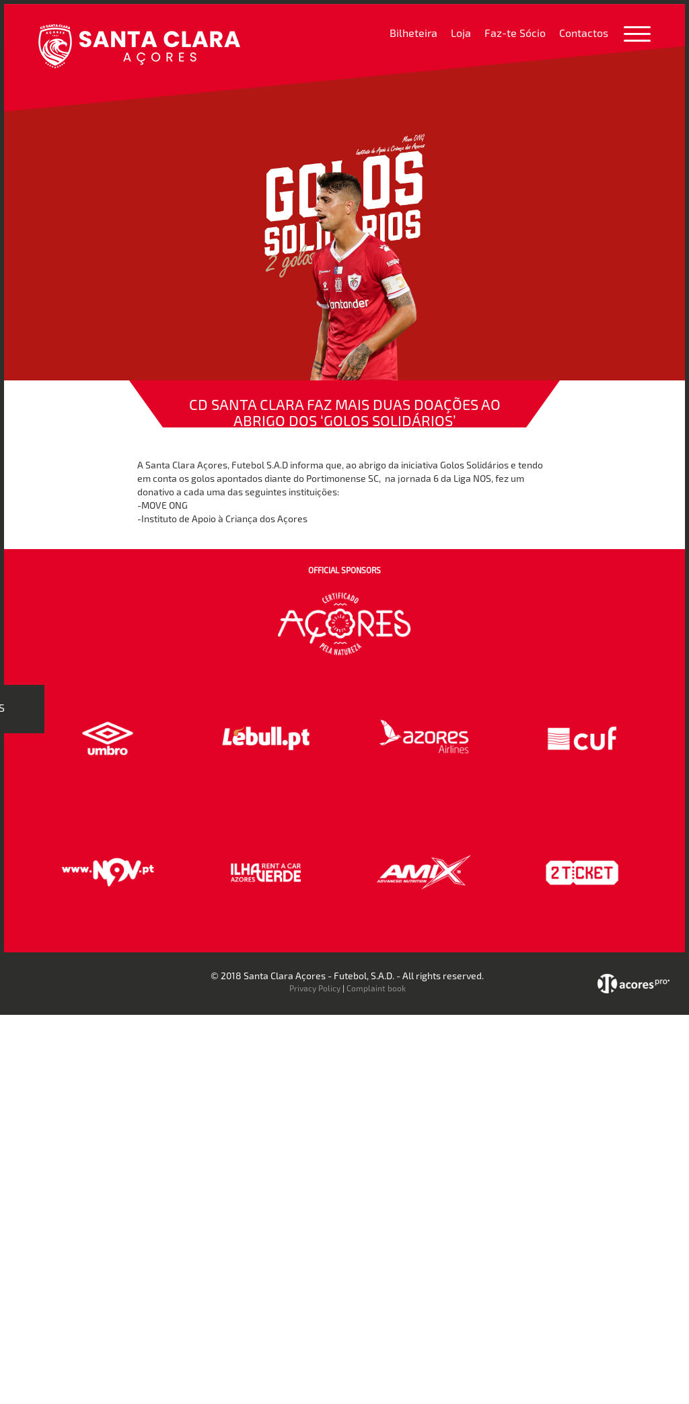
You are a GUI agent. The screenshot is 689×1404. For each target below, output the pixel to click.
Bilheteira (413, 32)
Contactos (583, 32)
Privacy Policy (314, 988)
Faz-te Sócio (515, 32)
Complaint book (376, 988)
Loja (461, 32)
